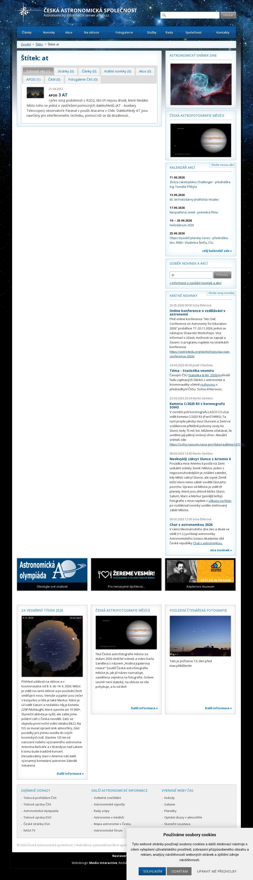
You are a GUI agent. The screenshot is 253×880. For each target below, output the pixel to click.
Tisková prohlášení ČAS (40, 798)
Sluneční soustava (177, 824)
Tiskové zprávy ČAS (37, 804)
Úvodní (26, 44)
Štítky (39, 44)
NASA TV (29, 830)
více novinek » (221, 550)
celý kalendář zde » (217, 251)
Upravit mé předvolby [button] (216, 871)
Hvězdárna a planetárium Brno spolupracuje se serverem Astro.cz (122, 845)
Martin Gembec (203, 398)
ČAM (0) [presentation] (54, 79)
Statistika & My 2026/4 (204, 375)
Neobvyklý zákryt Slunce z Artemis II (200, 459)
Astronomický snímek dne (193, 55)
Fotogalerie (124, 32)
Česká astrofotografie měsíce (197, 115)
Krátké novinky (183, 295)
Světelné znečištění (107, 798)
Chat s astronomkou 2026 (191, 524)
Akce (68, 32)
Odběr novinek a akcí (189, 263)
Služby (152, 32)
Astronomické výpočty (109, 804)
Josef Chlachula (203, 365)
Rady (169, 32)
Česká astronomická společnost (50, 845)
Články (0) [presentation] (89, 71)
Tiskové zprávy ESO (37, 817)
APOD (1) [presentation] (33, 79)
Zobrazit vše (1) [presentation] (38, 71)
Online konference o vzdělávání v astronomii (197, 312)
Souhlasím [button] (152, 871)
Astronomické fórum (108, 830)
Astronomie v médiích (109, 817)
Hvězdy (169, 798)
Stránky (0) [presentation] (66, 71)
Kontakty (222, 32)
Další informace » (70, 773)
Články (27, 32)
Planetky (170, 811)
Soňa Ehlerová (202, 305)
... (129, 115)
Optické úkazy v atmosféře (183, 817)
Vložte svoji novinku (221, 293)
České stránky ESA (37, 824)
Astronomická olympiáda (41, 811)
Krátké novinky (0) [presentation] (117, 71)
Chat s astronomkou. (207, 543)
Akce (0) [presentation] (145, 71)
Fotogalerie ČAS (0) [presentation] (83, 79)
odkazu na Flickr (220, 501)
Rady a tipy (101, 811)
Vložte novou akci (222, 165)
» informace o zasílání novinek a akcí (195, 283)
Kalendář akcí (182, 167)
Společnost (193, 32)
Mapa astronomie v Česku (112, 824)
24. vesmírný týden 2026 (42, 610)
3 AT (63, 95)
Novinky (49, 32)
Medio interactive (103, 863)
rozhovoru (207, 384)
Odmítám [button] (179, 871)
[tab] (38, 71)
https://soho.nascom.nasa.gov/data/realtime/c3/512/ (207, 444)
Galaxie (169, 804)
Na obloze (91, 32)
